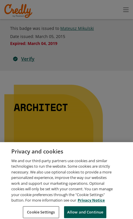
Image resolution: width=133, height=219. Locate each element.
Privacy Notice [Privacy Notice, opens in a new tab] (91, 209)
